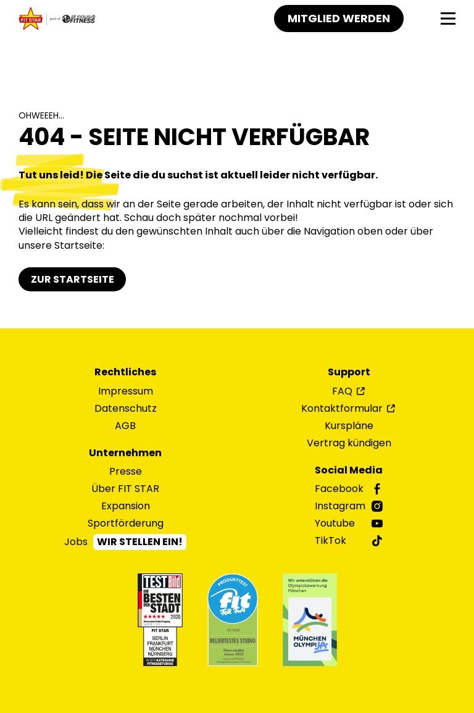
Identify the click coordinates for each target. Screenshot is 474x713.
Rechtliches (125, 372)
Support (349, 372)
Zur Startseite (72, 279)
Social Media (349, 470)
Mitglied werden (339, 18)
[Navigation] (448, 18)
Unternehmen (125, 453)
